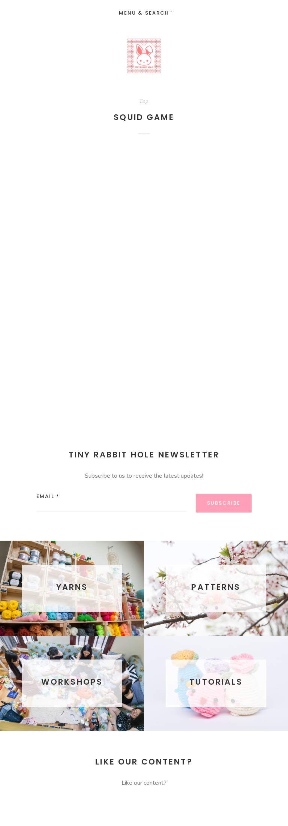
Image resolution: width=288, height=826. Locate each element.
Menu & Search (145, 12)
